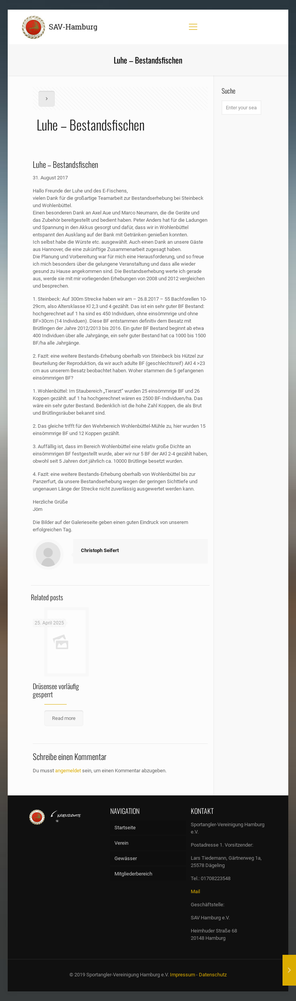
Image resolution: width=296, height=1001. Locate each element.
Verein (121, 843)
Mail (195, 891)
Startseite (125, 827)
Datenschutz (213, 975)
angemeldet (68, 770)
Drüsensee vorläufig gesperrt (56, 690)
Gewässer (125, 858)
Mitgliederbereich (133, 874)
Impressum (182, 975)
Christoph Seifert (100, 550)
